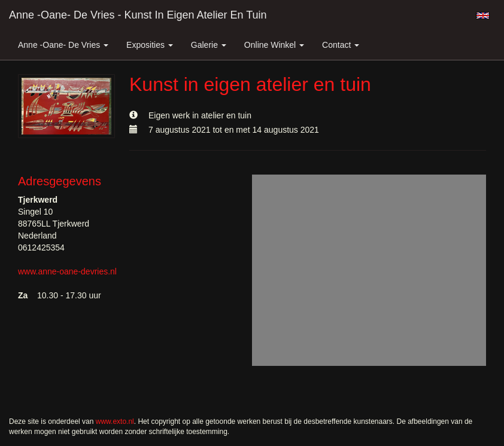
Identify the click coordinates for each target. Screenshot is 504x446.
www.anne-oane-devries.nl (67, 271)
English (483, 15)
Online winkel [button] (274, 45)
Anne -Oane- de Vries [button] (63, 45)
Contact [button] (340, 45)
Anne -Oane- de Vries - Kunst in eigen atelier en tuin (138, 15)
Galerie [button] (208, 45)
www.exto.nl (115, 421)
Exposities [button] (149, 45)
